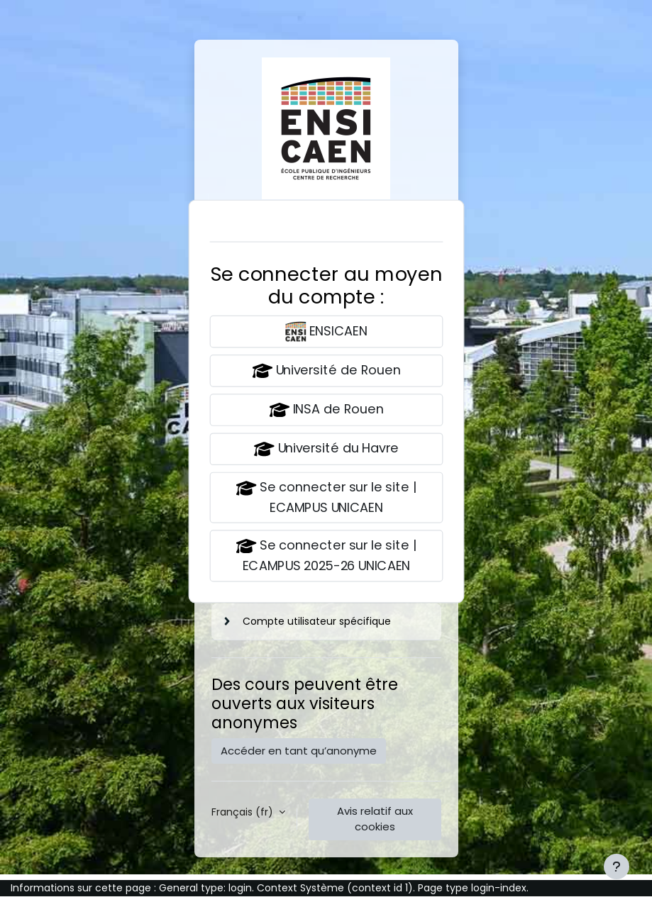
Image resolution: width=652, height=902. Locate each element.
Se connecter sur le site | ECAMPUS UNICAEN (326, 497)
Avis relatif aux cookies (375, 818)
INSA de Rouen (326, 410)
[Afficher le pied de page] (616, 866)
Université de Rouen (326, 370)
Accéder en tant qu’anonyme (299, 750)
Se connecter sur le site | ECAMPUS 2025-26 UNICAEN (326, 555)
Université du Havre (326, 449)
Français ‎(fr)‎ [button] (243, 812)
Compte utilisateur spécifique (317, 621)
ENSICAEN (326, 331)
